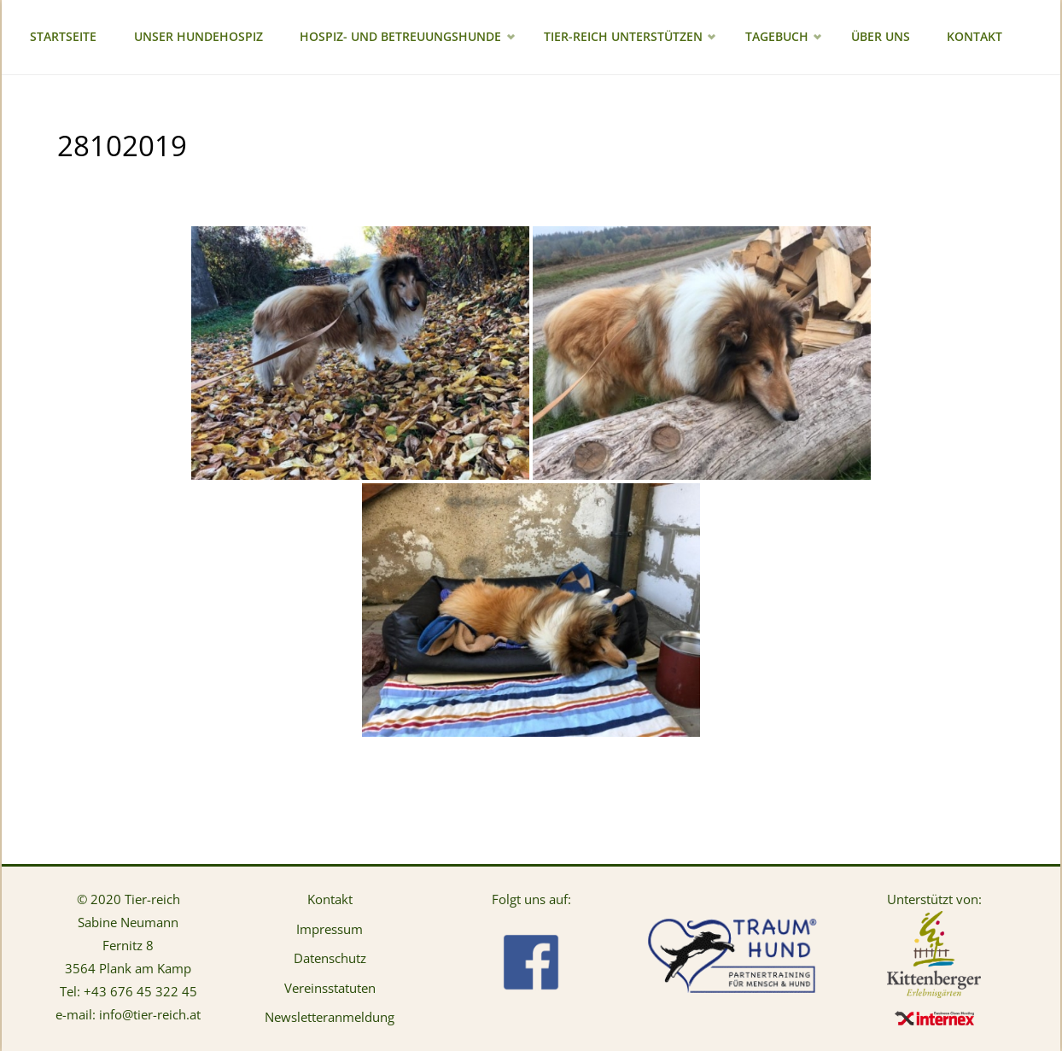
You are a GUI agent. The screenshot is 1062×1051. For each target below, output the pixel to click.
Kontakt (330, 899)
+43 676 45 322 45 (140, 991)
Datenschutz (330, 957)
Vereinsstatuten (330, 987)
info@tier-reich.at (150, 1014)
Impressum (329, 928)
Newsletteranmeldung (329, 1016)
